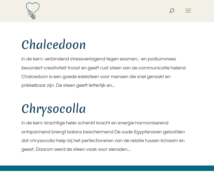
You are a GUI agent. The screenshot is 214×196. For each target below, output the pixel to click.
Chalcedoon (53, 45)
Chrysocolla (53, 109)
